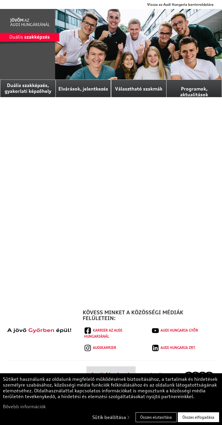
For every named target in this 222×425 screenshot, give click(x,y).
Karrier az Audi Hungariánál (103, 333)
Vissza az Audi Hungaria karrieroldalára (180, 4)
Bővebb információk (24, 406)
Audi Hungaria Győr (175, 330)
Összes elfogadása (198, 417)
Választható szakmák (138, 89)
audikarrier (100, 348)
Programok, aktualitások (194, 91)
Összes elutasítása (156, 417)
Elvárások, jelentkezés (83, 89)
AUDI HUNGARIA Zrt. (174, 348)
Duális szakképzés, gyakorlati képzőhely (28, 88)
